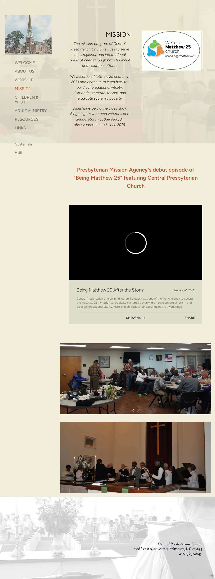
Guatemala (23, 144)
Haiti (18, 152)
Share (190, 318)
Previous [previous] (134, 410)
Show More (135, 318)
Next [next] (138, 410)
